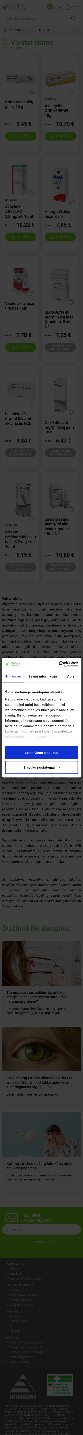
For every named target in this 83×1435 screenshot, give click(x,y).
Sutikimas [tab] (13, 676)
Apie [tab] (70, 676)
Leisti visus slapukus (41, 753)
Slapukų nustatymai (41, 767)
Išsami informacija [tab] (42, 676)
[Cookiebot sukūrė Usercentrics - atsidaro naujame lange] (59, 664)
